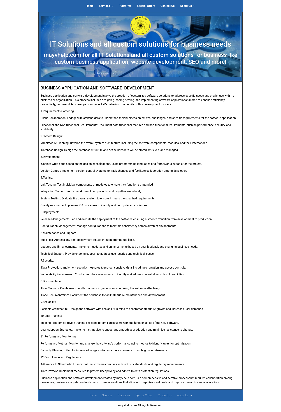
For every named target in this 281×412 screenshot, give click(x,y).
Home (90, 6)
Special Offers (146, 6)
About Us (187, 6)
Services (106, 6)
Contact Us (168, 6)
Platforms (125, 6)
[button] (106, 6)
